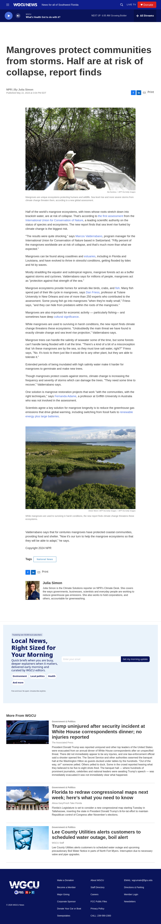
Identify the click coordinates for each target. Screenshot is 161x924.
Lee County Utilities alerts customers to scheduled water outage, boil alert (96, 834)
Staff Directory (97, 887)
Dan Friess (93, 292)
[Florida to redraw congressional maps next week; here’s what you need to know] (27, 798)
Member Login (131, 894)
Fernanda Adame (65, 396)
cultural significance (66, 316)
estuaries (89, 256)
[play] (8, 16)
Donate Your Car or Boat (69, 908)
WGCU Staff (58, 843)
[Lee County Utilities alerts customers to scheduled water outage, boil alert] (27, 838)
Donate (148, 4)
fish (117, 288)
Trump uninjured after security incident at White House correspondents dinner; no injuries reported (98, 732)
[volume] (18, 15)
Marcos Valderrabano (88, 236)
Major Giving (63, 894)
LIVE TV (131, 4)
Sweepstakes (63, 916)
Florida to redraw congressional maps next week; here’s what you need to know (100, 794)
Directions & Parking (134, 887)
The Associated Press (62, 742)
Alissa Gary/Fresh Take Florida (67, 803)
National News (45, 559)
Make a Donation (65, 880)
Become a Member (66, 887)
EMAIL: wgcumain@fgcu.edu (138, 880)
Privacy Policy (97, 908)
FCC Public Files (99, 901)
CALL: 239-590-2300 (101, 916)
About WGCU (97, 880)
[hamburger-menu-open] (8, 5)
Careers (94, 894)
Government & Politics (63, 721)
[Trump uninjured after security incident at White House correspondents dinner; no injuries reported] (27, 732)
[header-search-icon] (122, 4)
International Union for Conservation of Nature (54, 220)
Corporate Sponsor (66, 901)
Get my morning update (135, 659)
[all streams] (145, 15)
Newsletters (130, 901)
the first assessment (110, 216)
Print (150, 92)
